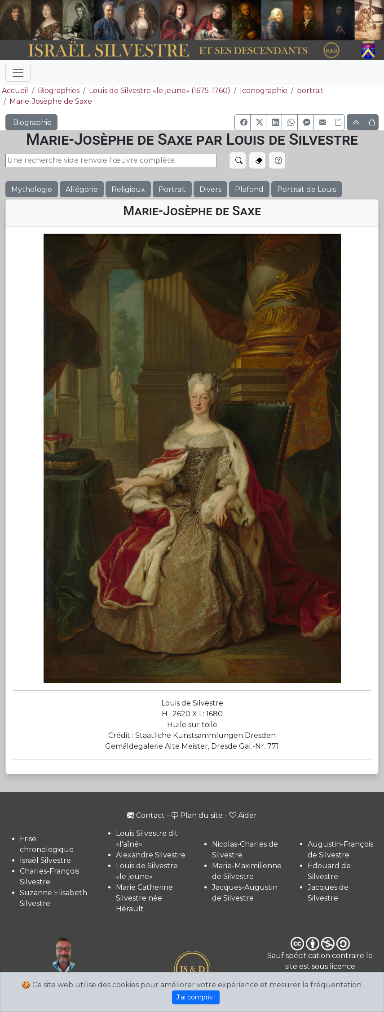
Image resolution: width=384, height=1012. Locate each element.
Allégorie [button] (82, 189)
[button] (242, 122)
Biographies (58, 90)
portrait (310, 90)
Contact (146, 815)
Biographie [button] (31, 122)
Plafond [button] (249, 189)
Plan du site (197, 815)
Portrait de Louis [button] (306, 189)
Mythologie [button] (31, 189)
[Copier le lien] (337, 122)
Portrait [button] (172, 189)
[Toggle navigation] (18, 73)
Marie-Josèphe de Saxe (50, 101)
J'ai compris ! (196, 997)
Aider (243, 815)
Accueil (14, 90)
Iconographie (263, 90)
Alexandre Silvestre (150, 855)
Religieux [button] (128, 189)
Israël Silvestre (45, 860)
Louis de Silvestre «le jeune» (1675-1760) (159, 90)
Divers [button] (210, 189)
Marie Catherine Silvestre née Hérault (144, 898)
